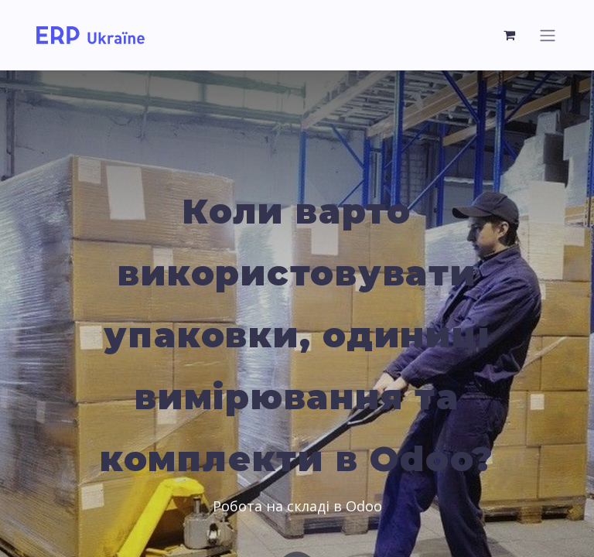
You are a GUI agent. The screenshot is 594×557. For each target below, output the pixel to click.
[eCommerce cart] (509, 34)
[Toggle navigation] (547, 35)
